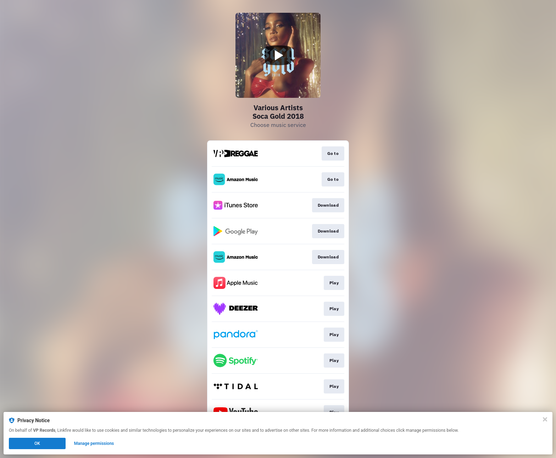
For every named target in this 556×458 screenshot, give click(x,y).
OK (37, 443)
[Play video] (278, 55)
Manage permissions (94, 443)
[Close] (545, 419)
